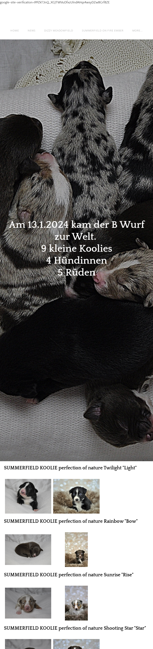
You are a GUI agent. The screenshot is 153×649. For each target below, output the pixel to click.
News (32, 30)
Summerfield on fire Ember (103, 30)
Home (14, 30)
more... (137, 30)
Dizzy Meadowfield (58, 30)
